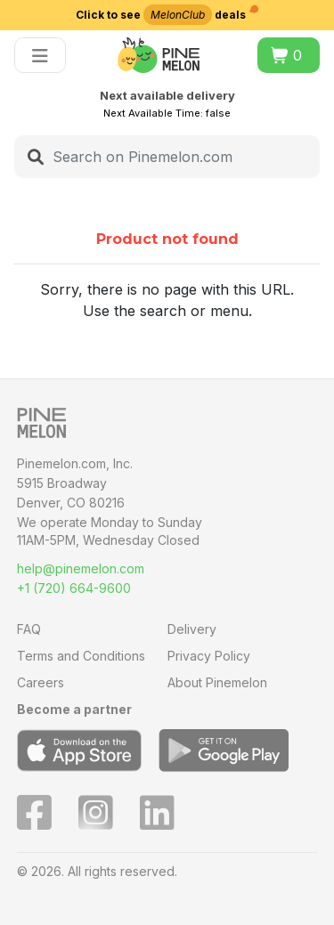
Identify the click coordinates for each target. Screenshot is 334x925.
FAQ (29, 629)
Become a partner (74, 709)
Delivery (191, 629)
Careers (40, 682)
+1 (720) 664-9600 (74, 588)
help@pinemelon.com (80, 568)
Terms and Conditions (81, 655)
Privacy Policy (208, 655)
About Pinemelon (217, 682)
